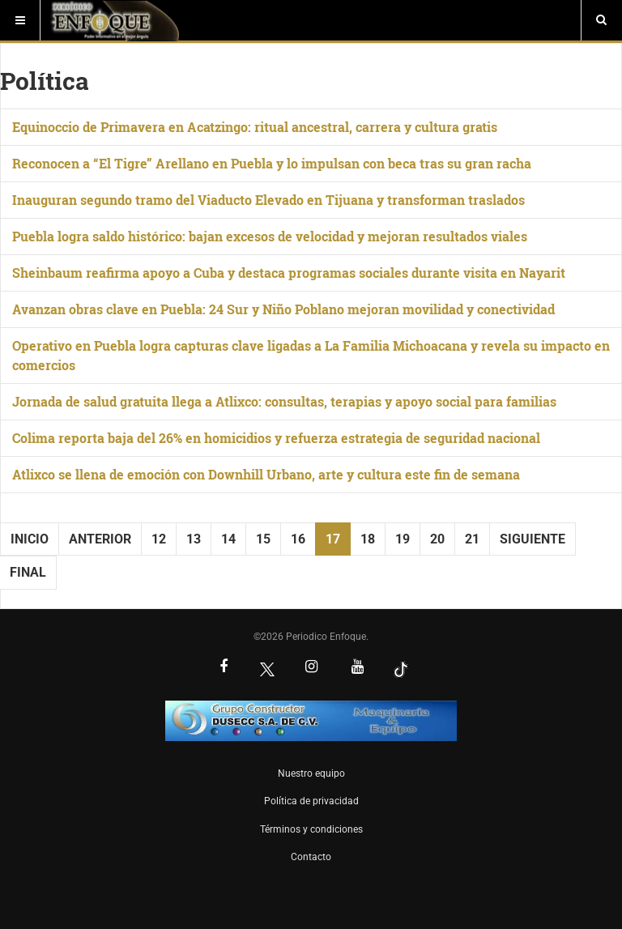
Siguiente (532, 539)
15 (263, 539)
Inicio (30, 539)
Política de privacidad (311, 801)
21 (472, 539)
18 (367, 539)
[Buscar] (601, 20)
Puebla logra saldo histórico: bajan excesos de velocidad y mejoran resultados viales (269, 236)
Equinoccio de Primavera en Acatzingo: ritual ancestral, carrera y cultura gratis (254, 126)
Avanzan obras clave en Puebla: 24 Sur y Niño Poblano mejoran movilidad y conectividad (283, 308)
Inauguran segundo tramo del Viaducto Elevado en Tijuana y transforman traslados (268, 199)
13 (193, 539)
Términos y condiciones (311, 829)
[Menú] (20, 20)
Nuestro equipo (311, 773)
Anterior (100, 539)
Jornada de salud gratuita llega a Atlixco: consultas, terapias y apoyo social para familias (284, 401)
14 (228, 539)
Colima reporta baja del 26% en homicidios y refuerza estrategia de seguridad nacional (276, 437)
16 (298, 539)
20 (437, 539)
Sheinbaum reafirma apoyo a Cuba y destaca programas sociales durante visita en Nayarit (288, 272)
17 (333, 539)
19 (402, 539)
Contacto (311, 857)
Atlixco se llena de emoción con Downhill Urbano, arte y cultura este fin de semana (266, 474)
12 (158, 539)
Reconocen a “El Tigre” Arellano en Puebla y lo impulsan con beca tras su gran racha (271, 163)
